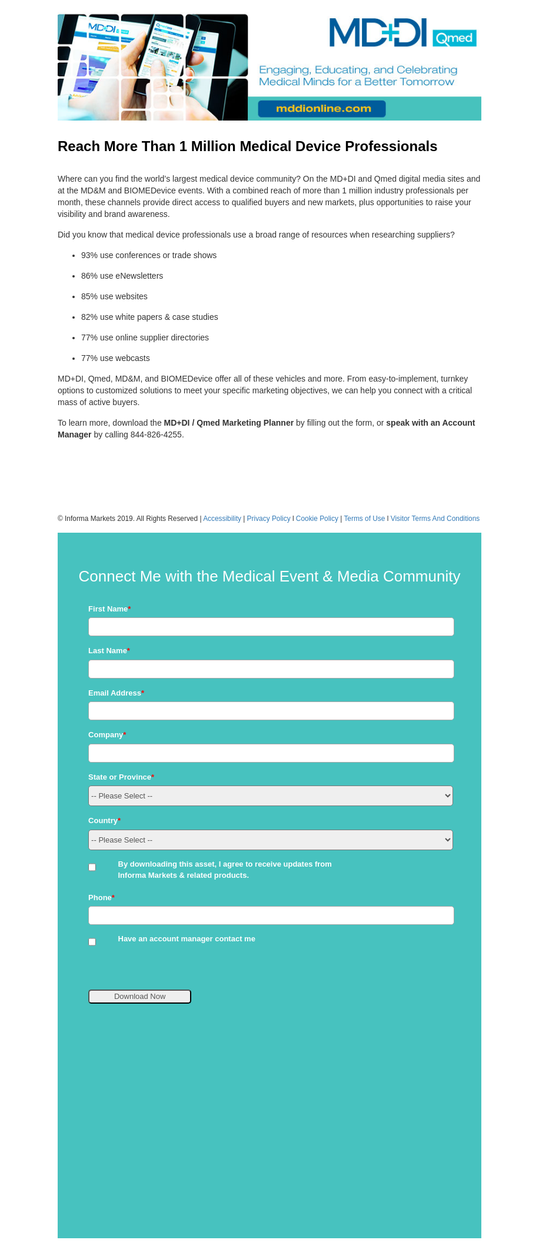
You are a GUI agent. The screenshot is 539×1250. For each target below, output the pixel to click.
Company (107, 734)
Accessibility (222, 518)
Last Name (109, 650)
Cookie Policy (317, 518)
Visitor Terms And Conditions (435, 518)
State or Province (121, 777)
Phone (101, 897)
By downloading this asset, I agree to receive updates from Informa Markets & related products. (225, 870)
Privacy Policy (269, 518)
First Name (109, 608)
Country (104, 820)
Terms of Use (364, 518)
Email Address (116, 692)
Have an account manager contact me (186, 938)
